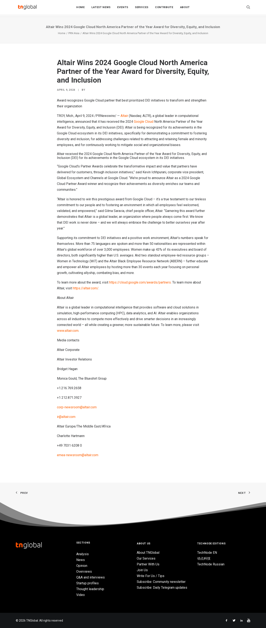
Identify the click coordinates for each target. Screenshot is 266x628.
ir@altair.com (66, 417)
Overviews (84, 571)
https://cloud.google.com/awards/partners (140, 282)
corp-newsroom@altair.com (77, 407)
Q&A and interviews (90, 577)
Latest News (101, 8)
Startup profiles (87, 583)
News (80, 560)
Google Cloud (143, 122)
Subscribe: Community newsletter (161, 582)
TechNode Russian (210, 564)
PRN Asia (73, 33)
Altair (124, 116)
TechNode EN (207, 553)
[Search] (248, 8)
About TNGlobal (148, 553)
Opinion (81, 566)
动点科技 (204, 558)
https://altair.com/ (86, 288)
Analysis (82, 554)
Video (80, 595)
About (185, 8)
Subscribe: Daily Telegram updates (162, 588)
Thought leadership (90, 589)
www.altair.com (68, 331)
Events (122, 8)
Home (80, 8)
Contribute (164, 8)
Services (141, 8)
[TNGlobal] (27, 8)
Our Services (146, 558)
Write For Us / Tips (150, 576)
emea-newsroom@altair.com (77, 455)
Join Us (142, 570)
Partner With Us (148, 564)
